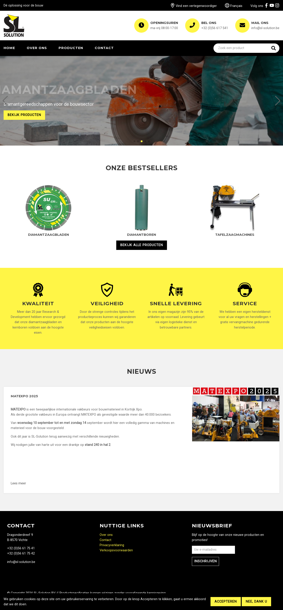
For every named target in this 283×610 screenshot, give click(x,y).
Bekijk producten (24, 115)
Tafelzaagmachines (234, 235)
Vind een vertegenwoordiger (193, 6)
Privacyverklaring (112, 545)
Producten (71, 48)
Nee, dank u (256, 602)
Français (233, 6)
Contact (104, 48)
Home (9, 48)
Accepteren (226, 602)
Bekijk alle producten (141, 245)
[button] (5, 101)
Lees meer (52, 483)
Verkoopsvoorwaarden (116, 550)
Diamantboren (141, 235)
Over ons (37, 48)
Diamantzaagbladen (48, 235)
